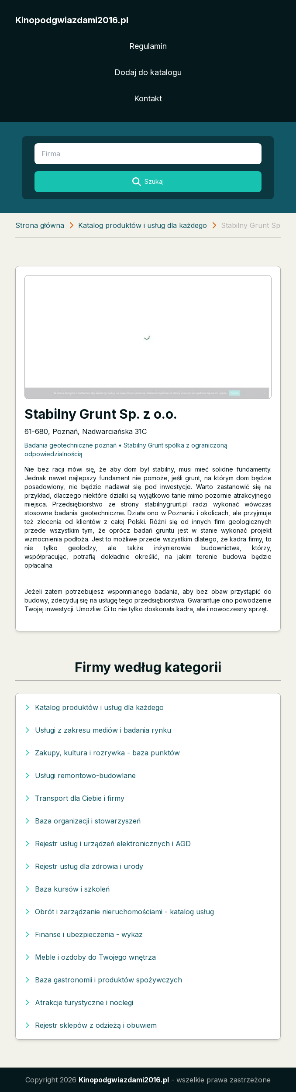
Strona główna (39, 225)
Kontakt (148, 98)
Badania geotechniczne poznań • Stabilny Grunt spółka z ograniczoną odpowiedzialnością (125, 449)
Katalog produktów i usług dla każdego (142, 225)
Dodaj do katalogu (148, 72)
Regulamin (148, 46)
